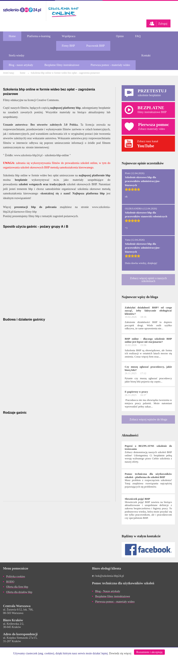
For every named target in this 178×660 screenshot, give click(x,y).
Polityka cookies (15, 576)
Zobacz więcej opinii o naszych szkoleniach (148, 280)
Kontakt (145, 55)
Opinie (120, 36)
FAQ (137, 36)
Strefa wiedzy (16, 55)
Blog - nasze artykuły (21, 65)
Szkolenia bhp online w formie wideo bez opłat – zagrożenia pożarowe (65, 72)
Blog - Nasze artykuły (107, 591)
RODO (10, 581)
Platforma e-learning (38, 36)
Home (12, 36)
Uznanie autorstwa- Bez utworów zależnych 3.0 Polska (40, 124)
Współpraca (68, 36)
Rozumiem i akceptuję (149, 652)
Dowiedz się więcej (120, 653)
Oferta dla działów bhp (19, 592)
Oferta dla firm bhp (17, 586)
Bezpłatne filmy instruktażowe (61, 65)
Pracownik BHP (95, 45)
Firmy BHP (68, 45)
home (22, 72)
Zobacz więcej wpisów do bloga (148, 419)
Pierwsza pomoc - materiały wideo (110, 65)
